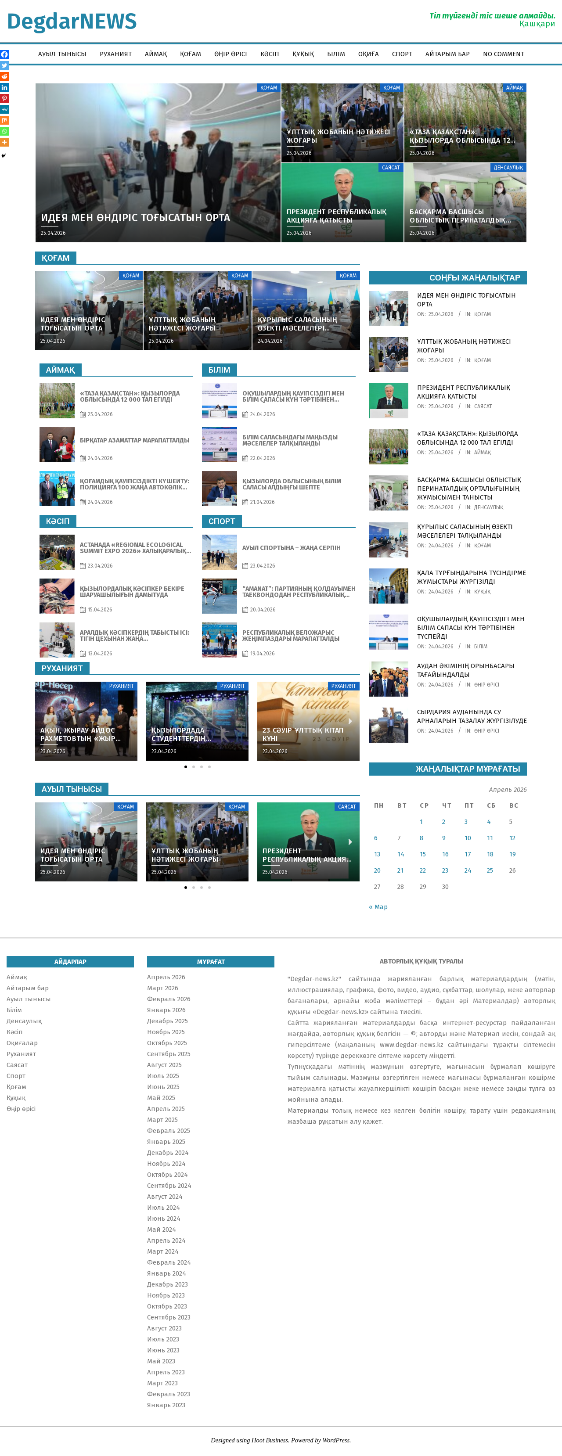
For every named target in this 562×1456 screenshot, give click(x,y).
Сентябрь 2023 (169, 1317)
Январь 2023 (166, 1405)
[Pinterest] (4, 98)
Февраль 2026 (169, 999)
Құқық (482, 592)
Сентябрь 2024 (169, 1186)
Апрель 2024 (166, 1240)
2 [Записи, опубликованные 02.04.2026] (443, 822)
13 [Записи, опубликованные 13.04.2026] (377, 854)
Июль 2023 (163, 1339)
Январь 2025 (166, 1142)
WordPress (335, 1440)
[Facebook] (4, 54)
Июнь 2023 (163, 1350)
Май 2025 (161, 1098)
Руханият (21, 1054)
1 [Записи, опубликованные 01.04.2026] (421, 822)
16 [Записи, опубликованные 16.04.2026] (445, 854)
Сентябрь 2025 (169, 1054)
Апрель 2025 (166, 1109)
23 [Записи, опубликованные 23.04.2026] (445, 870)
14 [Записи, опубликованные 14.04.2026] (400, 854)
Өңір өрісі (486, 685)
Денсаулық (488, 507)
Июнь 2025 (163, 1087)
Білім (480, 647)
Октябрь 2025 (167, 1043)
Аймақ (482, 452)
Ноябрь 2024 (166, 1164)
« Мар (378, 907)
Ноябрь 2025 (166, 1032)
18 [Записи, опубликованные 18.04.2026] (490, 854)
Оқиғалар (22, 1043)
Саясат (483, 406)
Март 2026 (162, 988)
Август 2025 (164, 1065)
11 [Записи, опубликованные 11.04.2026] (490, 838)
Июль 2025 (163, 1076)
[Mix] (4, 120)
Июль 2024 (163, 1208)
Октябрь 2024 (167, 1175)
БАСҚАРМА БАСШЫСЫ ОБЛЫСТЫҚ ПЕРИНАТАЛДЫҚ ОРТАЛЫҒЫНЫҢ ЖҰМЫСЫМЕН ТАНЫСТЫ (469, 488)
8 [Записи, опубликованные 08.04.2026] (421, 838)
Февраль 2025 (168, 1131)
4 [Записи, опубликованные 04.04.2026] (489, 822)
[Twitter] (4, 65)
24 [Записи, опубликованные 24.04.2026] (468, 870)
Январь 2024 (166, 1273)
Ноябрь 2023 (166, 1295)
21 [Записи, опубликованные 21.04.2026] (400, 870)
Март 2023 (162, 1383)
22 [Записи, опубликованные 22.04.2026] (423, 870)
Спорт (16, 1076)
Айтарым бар (28, 988)
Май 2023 (161, 1361)
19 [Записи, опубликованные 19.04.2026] (512, 854)
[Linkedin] (4, 87)
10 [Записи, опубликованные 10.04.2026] (468, 838)
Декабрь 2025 (167, 1021)
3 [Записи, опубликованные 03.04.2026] (466, 822)
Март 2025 (162, 1120)
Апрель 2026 (166, 977)
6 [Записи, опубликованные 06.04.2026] (376, 838)
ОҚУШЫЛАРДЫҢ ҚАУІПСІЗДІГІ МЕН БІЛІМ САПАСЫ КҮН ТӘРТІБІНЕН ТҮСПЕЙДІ (471, 627)
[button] (185, 767)
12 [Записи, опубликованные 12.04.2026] (512, 838)
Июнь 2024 (163, 1218)
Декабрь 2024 (168, 1153)
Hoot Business (270, 1440)
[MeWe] (4, 109)
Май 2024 (161, 1229)
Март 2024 (163, 1251)
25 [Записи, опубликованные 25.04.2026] (490, 870)
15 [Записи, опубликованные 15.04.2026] (423, 854)
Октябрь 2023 (167, 1306)
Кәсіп (15, 1032)
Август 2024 (165, 1197)
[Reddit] (4, 76)
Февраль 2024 (169, 1262)
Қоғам (482, 314)
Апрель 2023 (166, 1372)
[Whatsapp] (4, 131)
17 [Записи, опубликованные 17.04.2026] (468, 854)
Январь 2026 (166, 1010)
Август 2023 (164, 1328)
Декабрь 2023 (167, 1284)
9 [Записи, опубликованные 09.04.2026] (444, 838)
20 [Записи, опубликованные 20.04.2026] (377, 870)
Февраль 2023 (168, 1394)
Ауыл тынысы (29, 999)
